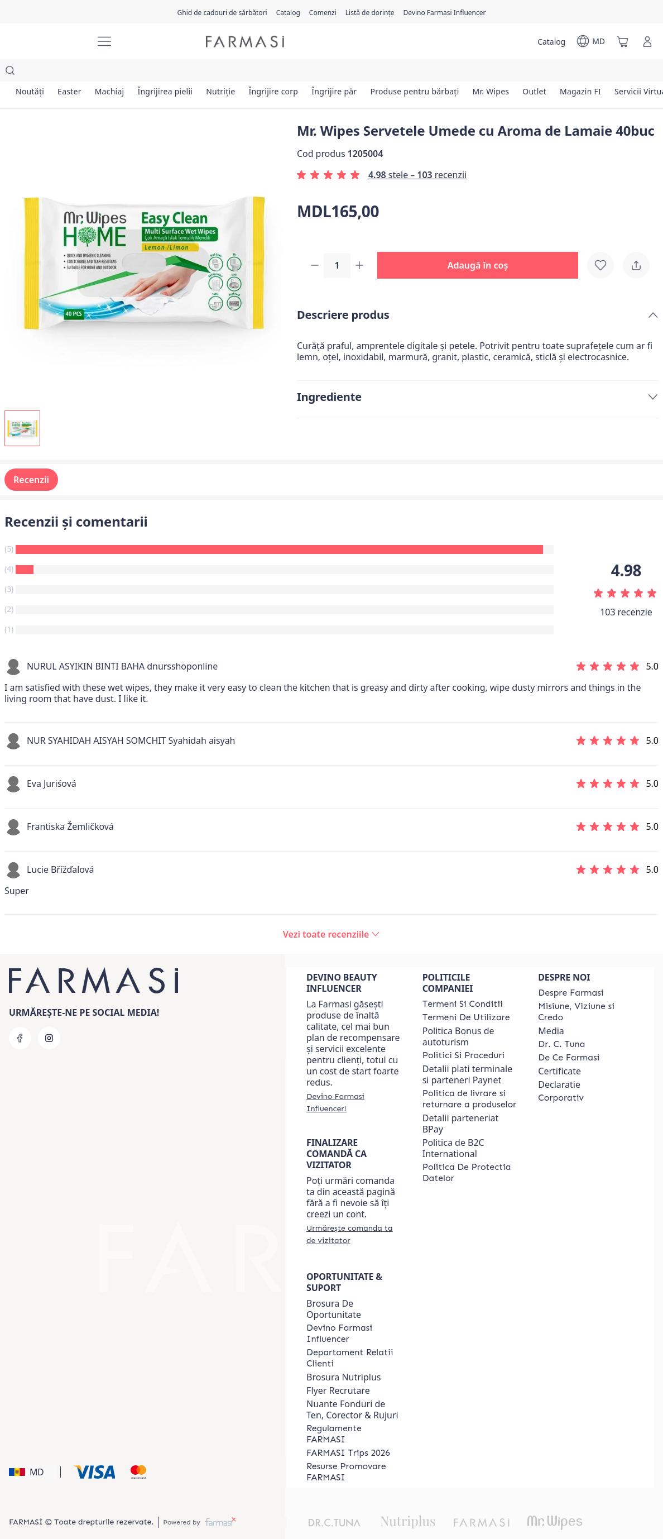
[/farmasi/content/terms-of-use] (466, 995)
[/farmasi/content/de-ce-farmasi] (568, 1035)
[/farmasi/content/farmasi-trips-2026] (348, 1430)
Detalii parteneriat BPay (460, 1101)
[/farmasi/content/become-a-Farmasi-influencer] (354, 1311)
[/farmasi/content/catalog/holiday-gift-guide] (221, 11)
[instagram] (49, 1016)
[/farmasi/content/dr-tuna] (561, 1021)
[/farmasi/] (48, 41)
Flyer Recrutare (338, 1368)
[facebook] (20, 1016)
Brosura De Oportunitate (333, 1286)
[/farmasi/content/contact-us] (354, 1336)
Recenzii (31, 457)
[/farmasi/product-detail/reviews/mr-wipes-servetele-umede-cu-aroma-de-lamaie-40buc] (331, 911)
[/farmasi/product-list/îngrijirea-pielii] (165, 72)
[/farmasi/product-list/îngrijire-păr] (334, 72)
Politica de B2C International (453, 1126)
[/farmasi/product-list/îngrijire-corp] (273, 72)
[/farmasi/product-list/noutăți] (30, 72)
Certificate (559, 1048)
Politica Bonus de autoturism (458, 1014)
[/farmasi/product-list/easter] (69, 72)
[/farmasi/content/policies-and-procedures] (463, 1033)
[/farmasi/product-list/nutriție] (220, 72)
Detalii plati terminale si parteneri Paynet (467, 1052)
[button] (482, 243)
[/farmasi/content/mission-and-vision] (586, 989)
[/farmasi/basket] (623, 41)
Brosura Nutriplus (343, 1354)
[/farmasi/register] (323, 11)
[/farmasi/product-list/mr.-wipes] (491, 72)
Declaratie (559, 1062)
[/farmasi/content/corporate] (561, 1075)
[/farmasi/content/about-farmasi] (570, 970)
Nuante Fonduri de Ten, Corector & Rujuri (352, 1387)
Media (551, 1008)
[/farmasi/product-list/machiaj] (109, 72)
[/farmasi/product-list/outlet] (534, 72)
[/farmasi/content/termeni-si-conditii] (462, 981)
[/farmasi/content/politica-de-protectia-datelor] (470, 1150)
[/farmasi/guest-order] (354, 1211)
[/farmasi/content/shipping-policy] (470, 1076)
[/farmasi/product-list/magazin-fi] (580, 72)
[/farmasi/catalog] (288, 11)
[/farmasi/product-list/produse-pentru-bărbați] (414, 72)
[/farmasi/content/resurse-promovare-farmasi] (354, 1449)
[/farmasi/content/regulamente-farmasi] (354, 1412)
